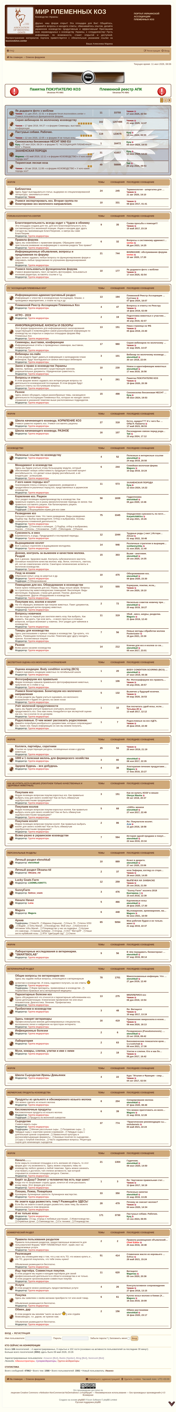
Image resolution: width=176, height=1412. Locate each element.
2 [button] (165, 100)
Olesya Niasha (134, 795)
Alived (130, 536)
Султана (131, 298)
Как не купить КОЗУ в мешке (142, 793)
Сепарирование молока (140, 1100)
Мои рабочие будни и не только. (145, 920)
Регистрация (22, 1333)
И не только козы (66, 138)
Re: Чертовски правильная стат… (146, 1180)
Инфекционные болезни (31, 1030)
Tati (128, 163)
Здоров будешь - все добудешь (36, 766)
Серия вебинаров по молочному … (146, 342)
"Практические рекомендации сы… (146, 1121)
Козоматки (43, 529)
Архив (19, 920)
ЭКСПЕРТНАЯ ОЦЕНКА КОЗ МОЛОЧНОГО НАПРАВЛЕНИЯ (36, 662)
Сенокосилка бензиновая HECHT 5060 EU (43, 141)
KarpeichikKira (135, 516)
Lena (30, 903)
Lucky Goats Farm (27, 879)
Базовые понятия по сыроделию (70, 1137)
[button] (169, 100)
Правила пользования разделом (37, 1239)
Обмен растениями (137, 1310)
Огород (57, 931)
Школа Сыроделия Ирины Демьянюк (40, 1075)
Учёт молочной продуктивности (36, 705)
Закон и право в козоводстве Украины (41, 365)
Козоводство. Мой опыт (58, 925)
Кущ (128, 132)
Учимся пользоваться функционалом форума (39, 116)
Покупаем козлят (26, 821)
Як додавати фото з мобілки (34, 110)
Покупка (20, 1295)
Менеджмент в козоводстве (33, 465)
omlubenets (133, 1124)
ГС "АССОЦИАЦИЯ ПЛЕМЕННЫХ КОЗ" (27, 288)
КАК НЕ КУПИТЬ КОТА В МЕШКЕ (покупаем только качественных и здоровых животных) (44, 784)
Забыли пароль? (99, 1338)
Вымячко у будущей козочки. (143, 691)
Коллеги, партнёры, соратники (35, 746)
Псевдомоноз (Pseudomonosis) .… (146, 1031)
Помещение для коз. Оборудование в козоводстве (49, 584)
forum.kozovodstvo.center (71, 113)
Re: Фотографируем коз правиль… (146, 679)
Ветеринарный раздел (20, 969)
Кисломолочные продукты (33, 1109)
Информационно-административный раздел (45, 295)
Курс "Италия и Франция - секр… (145, 1075)
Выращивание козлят (29, 542)
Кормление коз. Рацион (31, 496)
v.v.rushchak (133, 1043)
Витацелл (132, 1271)
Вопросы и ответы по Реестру (144, 305)
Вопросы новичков (28, 613)
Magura (131, 468)
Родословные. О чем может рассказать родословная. (51, 720)
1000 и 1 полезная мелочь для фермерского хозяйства (52, 758)
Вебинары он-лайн (28, 354)
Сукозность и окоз (27, 532)
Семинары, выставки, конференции (39, 342)
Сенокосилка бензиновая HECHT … (147, 392)
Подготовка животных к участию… (146, 315)
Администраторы (25, 1361)
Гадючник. (132, 1160)
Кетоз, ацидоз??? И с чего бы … (145, 421)
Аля (129, 824)
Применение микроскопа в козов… (146, 1019)
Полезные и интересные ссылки (145, 455)
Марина (19, 156)
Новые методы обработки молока (146, 631)
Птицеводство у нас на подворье (59, 928)
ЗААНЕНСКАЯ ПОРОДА (31, 150)
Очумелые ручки (25, 1221)
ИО (54, 529)
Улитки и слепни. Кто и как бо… (144, 1051)
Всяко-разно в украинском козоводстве (42, 835)
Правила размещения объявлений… (147, 1240)
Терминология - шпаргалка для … (145, 189)
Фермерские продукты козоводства (29, 1092)
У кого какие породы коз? (32, 482)
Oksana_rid (34, 872)
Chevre (70, 933)
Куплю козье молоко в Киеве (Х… (145, 1295)
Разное (27, 147)
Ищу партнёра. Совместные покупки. (40, 1270)
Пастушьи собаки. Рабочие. (34, 132)
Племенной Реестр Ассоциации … (146, 295)
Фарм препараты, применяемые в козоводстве (55, 988)
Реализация (23, 1253)
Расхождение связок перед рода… (146, 431)
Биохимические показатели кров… (146, 1041)
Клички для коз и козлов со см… (145, 645)
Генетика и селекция (41, 526)
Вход (8, 1333)
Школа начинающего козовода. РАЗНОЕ (42, 430)
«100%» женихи (135, 807)
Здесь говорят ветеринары (33, 1018)
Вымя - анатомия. (137, 553)
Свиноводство (45, 1221)
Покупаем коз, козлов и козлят (35, 601)
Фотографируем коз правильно (36, 679)
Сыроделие (23, 1121)
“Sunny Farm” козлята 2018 (142, 890)
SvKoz (130, 1256)
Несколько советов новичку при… (146, 602)
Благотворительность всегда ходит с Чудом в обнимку (52, 222)
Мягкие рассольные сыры (44, 1129)
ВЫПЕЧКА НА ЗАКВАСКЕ (141, 880)
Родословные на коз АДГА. (142, 721)
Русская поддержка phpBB (88, 1402)
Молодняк (65, 529)
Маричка (131, 1273)
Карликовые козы (137, 900)
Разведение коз (25, 513)
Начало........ (23, 1160)
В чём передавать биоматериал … (146, 952)
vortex (130, 243)
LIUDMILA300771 (37, 883)
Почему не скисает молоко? (142, 1202)
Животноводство (80, 1218)
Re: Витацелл (134, 1009)
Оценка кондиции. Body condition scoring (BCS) (47, 669)
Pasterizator (133, 633)
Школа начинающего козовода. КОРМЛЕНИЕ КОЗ (48, 420)
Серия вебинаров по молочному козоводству (46, 120)
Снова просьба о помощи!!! (142, 223)
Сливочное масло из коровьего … (146, 1254)
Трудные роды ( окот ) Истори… (145, 533)
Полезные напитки (137, 1192)
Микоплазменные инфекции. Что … (147, 976)
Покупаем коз (24, 792)
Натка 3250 (84, 923)
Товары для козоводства (32, 630)
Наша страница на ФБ (139, 326)
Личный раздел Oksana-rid (33, 869)
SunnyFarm (22, 890)
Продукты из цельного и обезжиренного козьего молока (53, 1099)
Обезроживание (37, 581)
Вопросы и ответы (27, 377)
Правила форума (26, 239)
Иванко (109, 1370)
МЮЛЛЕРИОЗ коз (136, 995)
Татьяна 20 (133, 709)
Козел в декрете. (136, 860)
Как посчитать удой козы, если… (145, 706)
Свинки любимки (40, 931)
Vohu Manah (35, 925)
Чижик (18, 113)
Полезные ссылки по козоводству (38, 455)
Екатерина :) (133, 893)
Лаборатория (24, 1040)
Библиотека (23, 188)
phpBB (81, 1400)
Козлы (30, 529)
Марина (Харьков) (51, 923)
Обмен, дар (22, 1309)
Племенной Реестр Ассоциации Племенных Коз (47, 305)
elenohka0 (132, 357)
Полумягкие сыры (71, 1129)
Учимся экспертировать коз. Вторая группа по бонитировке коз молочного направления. (46, 202)
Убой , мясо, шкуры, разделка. (144, 614)
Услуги (19, 1285)
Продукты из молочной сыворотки (46, 1117)
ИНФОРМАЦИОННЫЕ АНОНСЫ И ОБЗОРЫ (44, 325)
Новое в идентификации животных (146, 366)
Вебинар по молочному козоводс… (146, 354)
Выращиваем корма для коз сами (46, 509)
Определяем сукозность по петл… (146, 514)
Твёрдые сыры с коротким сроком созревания (50, 1131)
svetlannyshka (134, 546)
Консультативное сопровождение (146, 1285)
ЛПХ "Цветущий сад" (52, 933)
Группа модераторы (38, 236)
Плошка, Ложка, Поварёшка (33, 1191)
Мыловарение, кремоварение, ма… (146, 910)
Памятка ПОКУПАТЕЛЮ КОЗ (142, 378)
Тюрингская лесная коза (31, 162)
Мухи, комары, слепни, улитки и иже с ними (44, 1050)
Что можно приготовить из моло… (146, 1110)
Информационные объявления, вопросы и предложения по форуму (44, 253)
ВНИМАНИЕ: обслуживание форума (147, 252)
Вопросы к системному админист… (147, 240)
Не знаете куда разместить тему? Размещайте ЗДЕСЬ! (51, 1201)
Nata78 (34, 923)
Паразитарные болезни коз (33, 994)
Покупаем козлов (26, 806)
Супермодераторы (46, 1361)
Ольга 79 (70, 923)
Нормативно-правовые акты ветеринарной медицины (50, 989)
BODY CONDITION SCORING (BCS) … (147, 669)
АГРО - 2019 (23, 315)
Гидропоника (134, 497)
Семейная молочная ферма (142, 465)
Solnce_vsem (35, 893)
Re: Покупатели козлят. (140, 821)
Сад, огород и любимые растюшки (48, 1218)
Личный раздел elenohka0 (32, 859)
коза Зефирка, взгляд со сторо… (145, 870)
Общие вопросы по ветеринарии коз (40, 975)
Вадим (21, 925)
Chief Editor (133, 1242)
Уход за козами (25, 573)
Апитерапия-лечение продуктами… (146, 766)
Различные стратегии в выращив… (147, 543)
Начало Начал (24, 900)
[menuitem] (10, 50)
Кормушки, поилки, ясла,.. (141, 585)
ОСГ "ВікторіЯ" (73, 931)
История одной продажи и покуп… (146, 836)
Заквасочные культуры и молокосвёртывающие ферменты (47, 1135)
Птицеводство (80, 1221)
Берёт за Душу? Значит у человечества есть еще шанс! (52, 1179)
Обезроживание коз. (138, 573)
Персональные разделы (21, 853)
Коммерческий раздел (20, 1232)
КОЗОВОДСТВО (67, 156)
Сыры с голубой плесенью (30, 1139)
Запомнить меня (120, 1338)
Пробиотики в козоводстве (33, 1008)
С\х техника (63, 1221)
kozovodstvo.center (16, 41)
